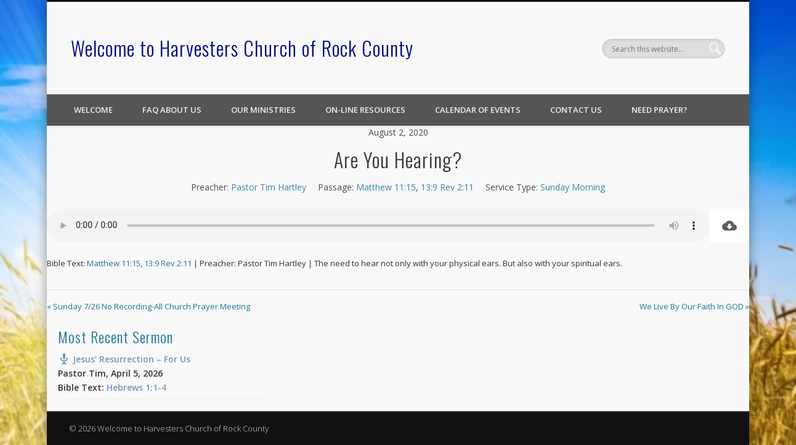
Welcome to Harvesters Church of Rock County (242, 47)
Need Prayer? (660, 109)
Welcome (93, 109)
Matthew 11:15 (386, 187)
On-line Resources (365, 109)
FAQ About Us (171, 109)
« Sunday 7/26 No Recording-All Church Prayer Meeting (148, 306)
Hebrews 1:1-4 (136, 387)
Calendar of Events (478, 109)
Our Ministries (263, 109)
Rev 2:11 (457, 187)
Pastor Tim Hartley (268, 187)
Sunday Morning (572, 187)
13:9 (429, 187)
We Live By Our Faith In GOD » (694, 306)
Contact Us (576, 109)
